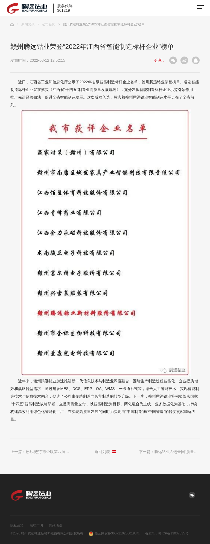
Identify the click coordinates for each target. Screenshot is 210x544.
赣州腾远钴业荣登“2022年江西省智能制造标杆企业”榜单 (102, 24)
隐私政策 (17, 525)
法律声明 (36, 525)
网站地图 (55, 525)
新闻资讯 (25, 24)
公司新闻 (46, 24)
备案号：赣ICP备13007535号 (166, 533)
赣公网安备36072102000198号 (114, 533)
